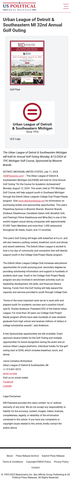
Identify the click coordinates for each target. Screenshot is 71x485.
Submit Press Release (53, 455)
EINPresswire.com (13, 175)
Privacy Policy (61, 461)
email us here (10, 373)
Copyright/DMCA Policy (38, 461)
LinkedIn (7, 386)
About (10, 455)
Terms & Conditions (13, 461)
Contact (35, 467)
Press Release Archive (27, 455)
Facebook (8, 381)
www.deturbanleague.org (31, 200)
